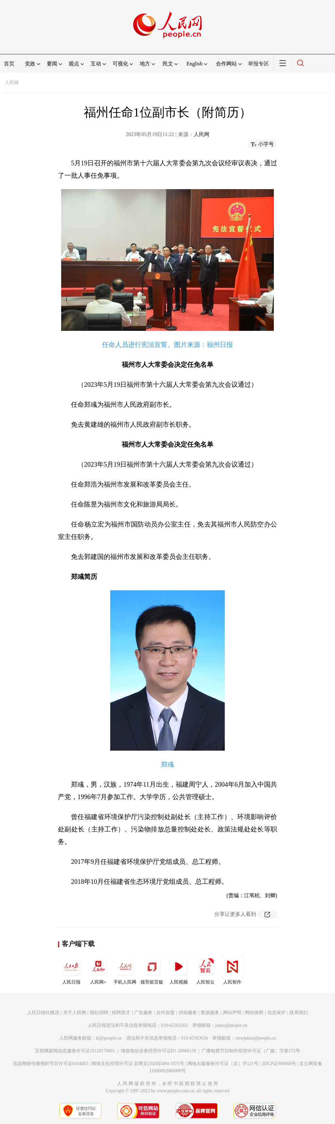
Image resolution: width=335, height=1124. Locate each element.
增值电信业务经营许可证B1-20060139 (158, 1050)
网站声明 (232, 1012)
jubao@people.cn (231, 1025)
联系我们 (299, 1012)
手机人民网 (125, 970)
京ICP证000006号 (279, 1063)
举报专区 (258, 63)
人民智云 (205, 970)
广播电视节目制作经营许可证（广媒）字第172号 (251, 1050)
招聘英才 (121, 1012)
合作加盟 (165, 1012)
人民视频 (178, 970)
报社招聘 (99, 1012)
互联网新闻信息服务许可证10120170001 (75, 1050)
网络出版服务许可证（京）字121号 (222, 1063)
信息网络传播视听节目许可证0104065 (50, 1063)
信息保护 (276, 1012)
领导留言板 (151, 970)
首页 (9, 63)
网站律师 (254, 1012)
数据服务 (210, 1012)
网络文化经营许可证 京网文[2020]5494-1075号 (138, 1063)
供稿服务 (188, 1012)
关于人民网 (74, 1012)
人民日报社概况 (43, 1012)
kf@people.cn (109, 1038)
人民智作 (232, 970)
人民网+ (98, 970)
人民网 (12, 82)
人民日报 (71, 970)
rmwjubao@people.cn (255, 1038)
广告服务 (143, 1012)
